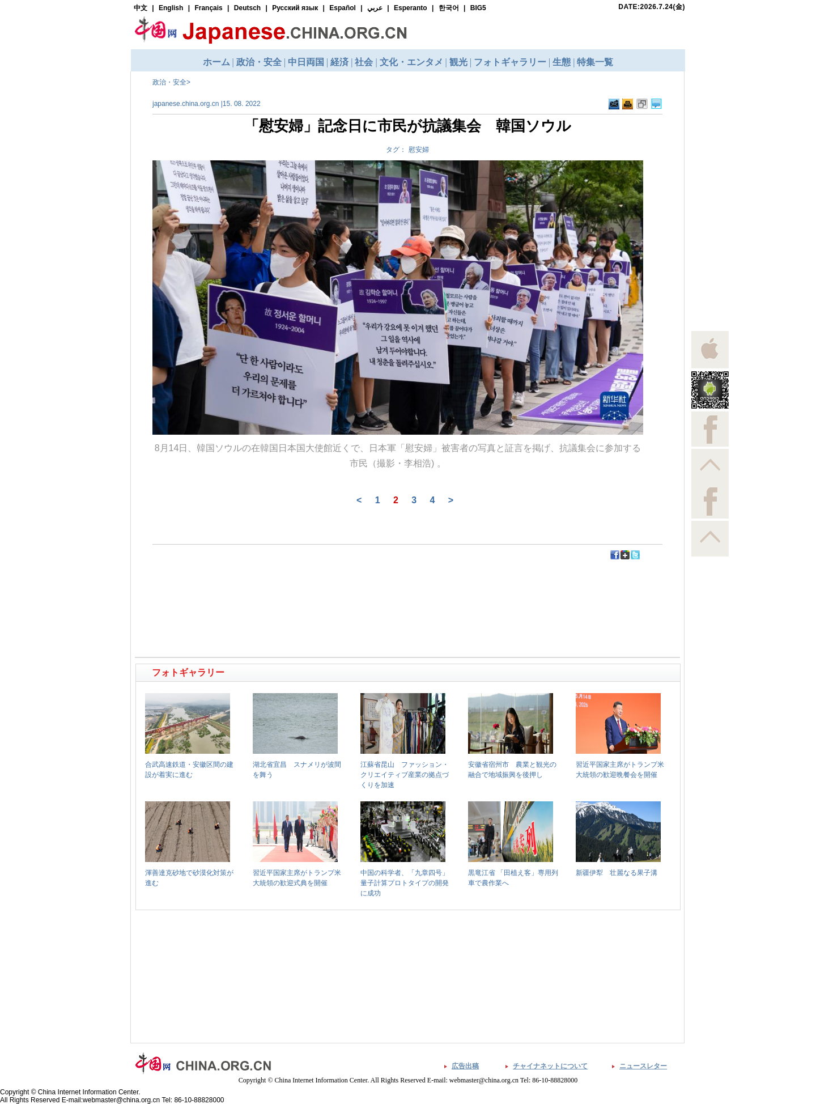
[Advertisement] (272, 586)
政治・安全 (169, 82)
